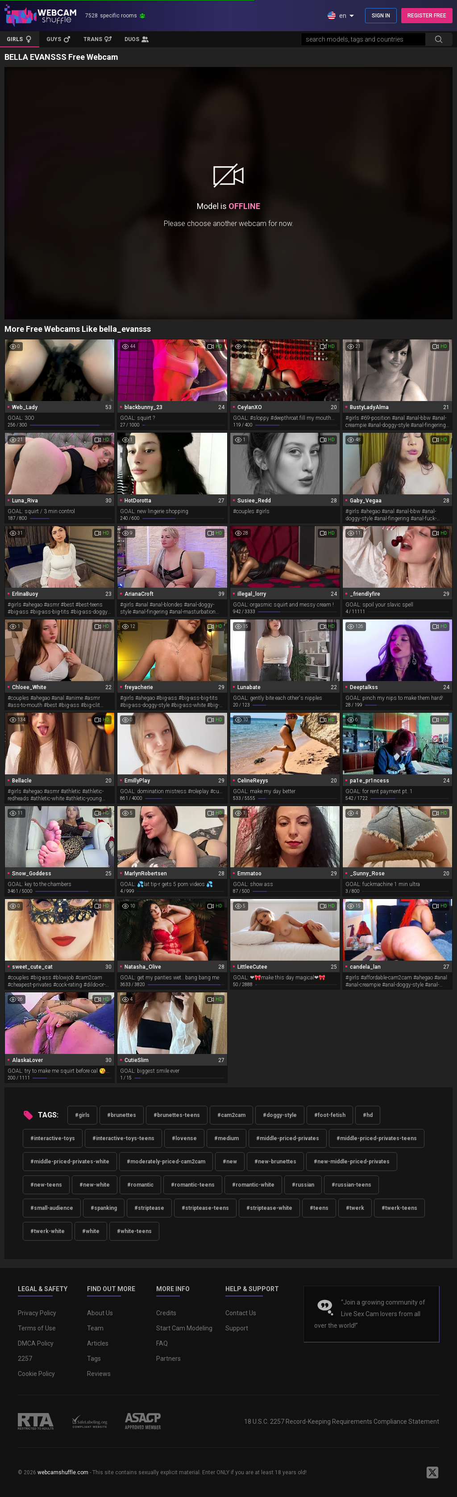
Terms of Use (37, 1328)
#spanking (104, 1208)
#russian (303, 1185)
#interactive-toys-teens (123, 1138)
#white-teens (134, 1231)
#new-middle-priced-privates (352, 1161)
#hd (368, 1115)
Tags (94, 1358)
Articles (97, 1343)
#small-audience (51, 1208)
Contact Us (240, 1313)
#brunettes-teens (177, 1115)
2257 (25, 1358)
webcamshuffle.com (62, 1472)
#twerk (355, 1208)
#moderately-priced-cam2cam (166, 1161)
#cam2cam (231, 1115)
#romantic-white (253, 1185)
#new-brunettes (275, 1161)
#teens (319, 1208)
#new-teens (46, 1185)
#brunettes (121, 1115)
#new (230, 1161)
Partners (168, 1358)
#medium (226, 1138)
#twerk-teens (399, 1208)
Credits (166, 1313)
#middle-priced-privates (287, 1138)
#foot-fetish (329, 1115)
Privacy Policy (37, 1313)
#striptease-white (269, 1208)
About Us (100, 1313)
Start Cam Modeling (184, 1328)
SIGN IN (381, 16)
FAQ (162, 1343)
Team (95, 1328)
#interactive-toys (52, 1138)
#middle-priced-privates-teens (377, 1138)
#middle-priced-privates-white (69, 1161)
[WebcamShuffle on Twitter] (432, 1472)
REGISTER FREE (426, 16)
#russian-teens (351, 1185)
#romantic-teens (193, 1185)
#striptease (149, 1208)
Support (236, 1328)
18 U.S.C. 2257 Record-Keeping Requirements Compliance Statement (341, 1421)
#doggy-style (280, 1115)
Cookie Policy (36, 1374)
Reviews (99, 1374)
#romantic (140, 1185)
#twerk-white (47, 1231)
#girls (82, 1115)
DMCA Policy (36, 1343)
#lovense (184, 1138)
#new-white (94, 1185)
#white (91, 1231)
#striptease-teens (205, 1208)
